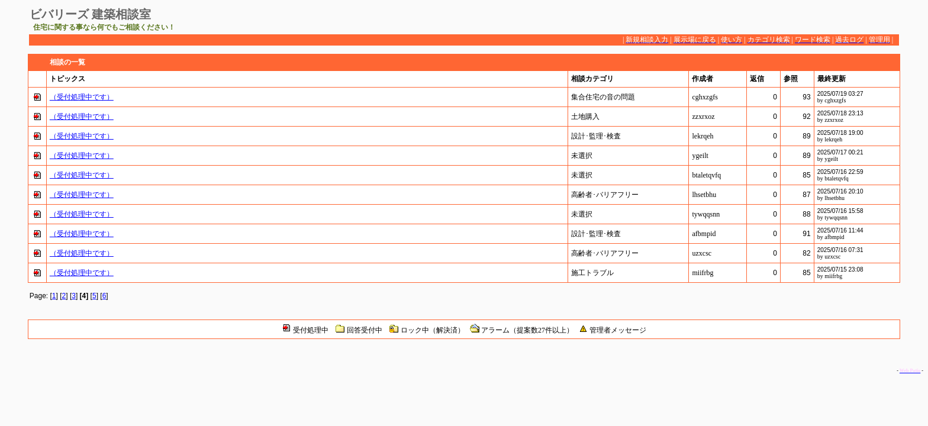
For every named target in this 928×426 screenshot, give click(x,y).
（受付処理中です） (82, 97)
